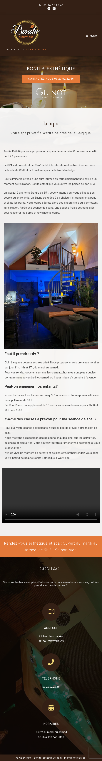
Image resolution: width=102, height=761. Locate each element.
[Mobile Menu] (91, 35)
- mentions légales (74, 757)
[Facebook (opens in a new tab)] (48, 8)
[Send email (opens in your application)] (53, 8)
